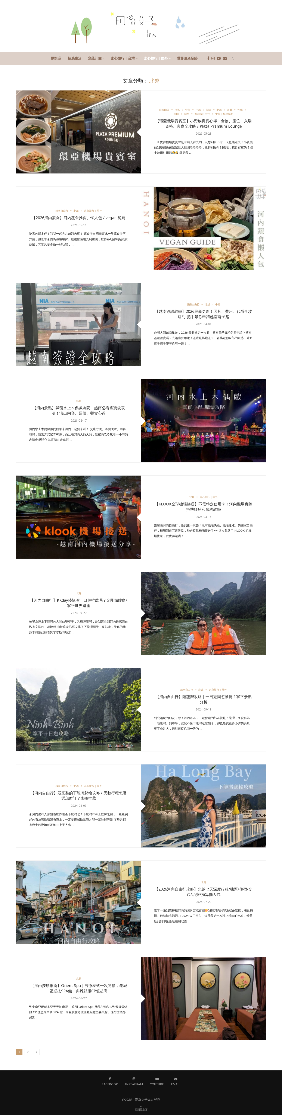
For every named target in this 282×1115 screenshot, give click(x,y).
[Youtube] (219, 58)
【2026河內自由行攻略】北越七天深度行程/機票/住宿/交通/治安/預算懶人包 (203, 892)
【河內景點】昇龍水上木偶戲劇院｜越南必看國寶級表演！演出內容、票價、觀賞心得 (78, 410)
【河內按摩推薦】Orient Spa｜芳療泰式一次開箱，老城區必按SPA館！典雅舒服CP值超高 (78, 988)
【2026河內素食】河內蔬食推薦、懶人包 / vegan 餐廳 (78, 217)
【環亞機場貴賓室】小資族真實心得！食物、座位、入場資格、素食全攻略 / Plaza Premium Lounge (203, 124)
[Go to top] (141, 1109)
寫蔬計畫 (95, 58)
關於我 (56, 58)
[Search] (232, 58)
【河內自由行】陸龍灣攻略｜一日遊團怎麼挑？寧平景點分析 (203, 699)
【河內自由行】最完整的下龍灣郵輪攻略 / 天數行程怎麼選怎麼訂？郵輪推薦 (79, 795)
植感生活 (74, 58)
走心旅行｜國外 (156, 58)
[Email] (225, 58)
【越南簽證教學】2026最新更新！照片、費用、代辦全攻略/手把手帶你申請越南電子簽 (203, 314)
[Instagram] (213, 58)
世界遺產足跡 (187, 58)
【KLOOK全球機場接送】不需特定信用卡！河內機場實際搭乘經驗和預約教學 (203, 507)
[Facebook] (208, 58)
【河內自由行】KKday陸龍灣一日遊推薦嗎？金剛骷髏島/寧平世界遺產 (78, 603)
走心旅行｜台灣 (123, 58)
